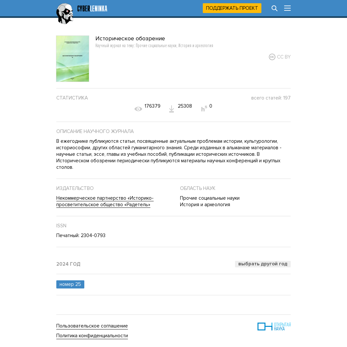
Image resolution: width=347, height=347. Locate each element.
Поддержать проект (232, 8)
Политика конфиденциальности (92, 336)
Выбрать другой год (262, 264)
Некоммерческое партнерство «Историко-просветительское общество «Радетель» (105, 201)
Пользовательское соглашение (92, 326)
